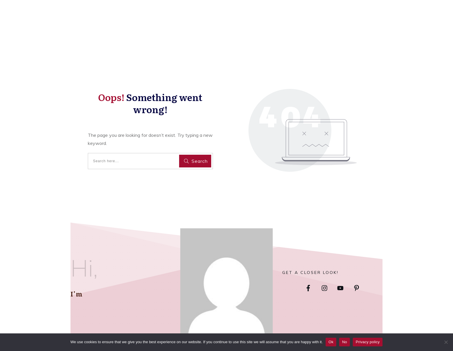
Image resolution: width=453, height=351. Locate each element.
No (344, 342)
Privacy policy (368, 342)
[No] (446, 342)
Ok (330, 342)
